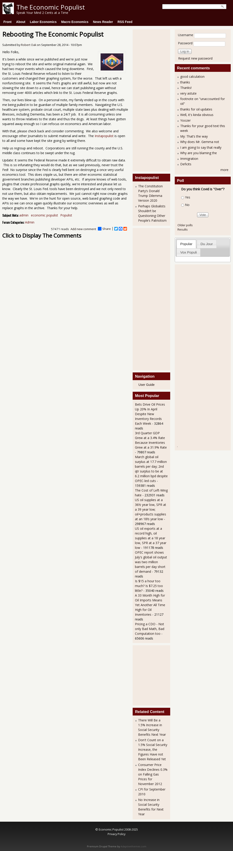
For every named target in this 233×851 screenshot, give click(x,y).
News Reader (103, 22)
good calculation (192, 76)
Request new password (195, 58)
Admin (29, 222)
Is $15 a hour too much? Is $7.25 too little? (149, 586)
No (187, 205)
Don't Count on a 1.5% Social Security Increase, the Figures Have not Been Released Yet (152, 749)
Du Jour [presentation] (206, 244)
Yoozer (185, 120)
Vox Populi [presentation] (188, 252)
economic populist (44, 215)
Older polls (185, 225)
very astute (188, 93)
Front (7, 22)
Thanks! (186, 87)
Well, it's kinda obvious (196, 115)
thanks (185, 82)
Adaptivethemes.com (133, 846)
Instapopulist (104, 136)
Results (182, 229)
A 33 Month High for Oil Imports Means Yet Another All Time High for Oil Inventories (150, 605)
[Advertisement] (153, 100)
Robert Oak (28, 45)
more (224, 170)
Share (104, 229)
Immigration (189, 158)
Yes (187, 197)
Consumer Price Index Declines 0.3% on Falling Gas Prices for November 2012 (152, 774)
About (20, 22)
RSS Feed (124, 22)
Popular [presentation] (186, 244)
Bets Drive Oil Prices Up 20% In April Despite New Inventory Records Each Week (150, 414)
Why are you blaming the (198, 153)
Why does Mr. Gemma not (199, 142)
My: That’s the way (194, 136)
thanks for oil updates (196, 109)
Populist (66, 215)
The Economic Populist (50, 7)
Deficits (185, 164)
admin (23, 215)
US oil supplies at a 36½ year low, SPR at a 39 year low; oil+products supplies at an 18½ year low (150, 509)
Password (185, 43)
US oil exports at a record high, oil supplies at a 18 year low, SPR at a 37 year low (150, 538)
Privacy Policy (116, 834)
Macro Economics (75, 22)
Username (185, 35)
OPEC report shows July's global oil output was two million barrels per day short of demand (151, 562)
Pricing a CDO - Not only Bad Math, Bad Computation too (149, 629)
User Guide (146, 385)
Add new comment (83, 229)
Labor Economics (43, 22)
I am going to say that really (200, 147)
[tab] (186, 244)
